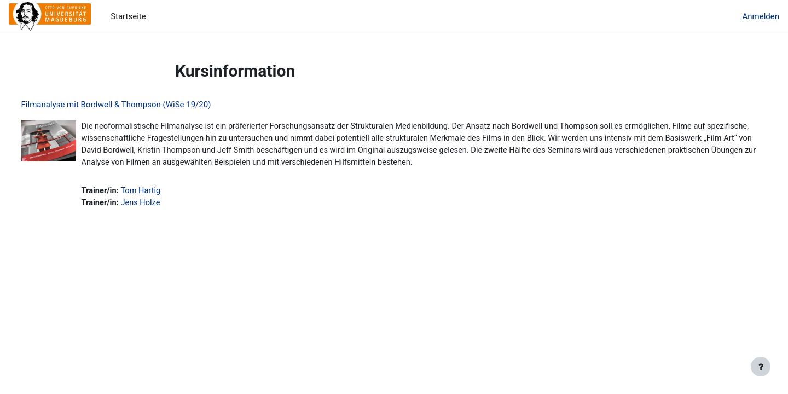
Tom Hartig (162, 193)
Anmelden (760, 16)
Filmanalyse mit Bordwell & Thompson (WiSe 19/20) (136, 104)
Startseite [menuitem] (128, 16)
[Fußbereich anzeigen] (760, 366)
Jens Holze (162, 205)
